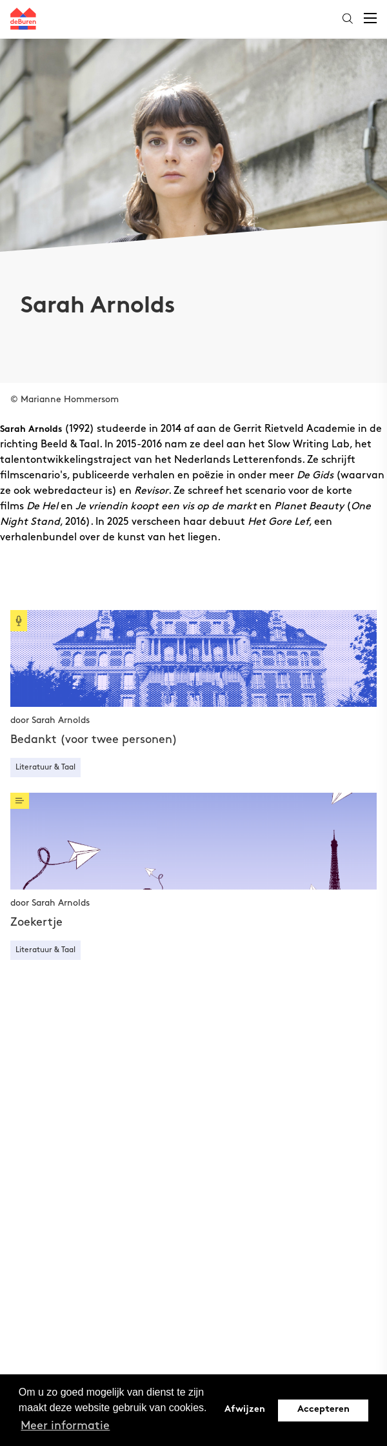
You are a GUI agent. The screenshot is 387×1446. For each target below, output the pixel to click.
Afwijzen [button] (244, 1409)
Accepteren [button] (323, 1409)
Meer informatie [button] (65, 1425)
